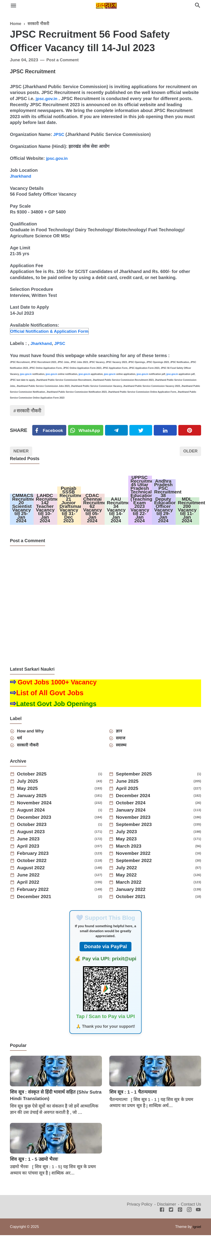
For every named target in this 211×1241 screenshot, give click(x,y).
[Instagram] (189, 1216)
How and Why (31, 736)
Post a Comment (63, 59)
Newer (22, 452)
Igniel (196, 1232)
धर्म (20, 743)
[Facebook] (49, 430)
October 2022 (33, 866)
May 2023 (127, 844)
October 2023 (33, 830)
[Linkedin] (166, 430)
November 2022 (134, 859)
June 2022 (29, 881)
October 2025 (33, 780)
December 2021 (35, 902)
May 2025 (28, 794)
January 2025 (33, 801)
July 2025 (28, 787)
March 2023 (129, 852)
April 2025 (128, 794)
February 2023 (34, 859)
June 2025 (128, 787)
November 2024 (35, 808)
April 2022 (29, 888)
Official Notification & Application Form (51, 330)
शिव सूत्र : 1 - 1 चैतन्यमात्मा (135, 1098)
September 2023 (135, 830)
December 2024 (134, 801)
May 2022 (127, 881)
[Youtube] (198, 1216)
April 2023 (29, 852)
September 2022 (135, 866)
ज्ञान (119, 736)
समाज (121, 743)
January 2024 (132, 816)
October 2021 (132, 902)
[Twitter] (87, 430)
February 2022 (34, 895)
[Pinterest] (190, 430)
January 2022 (132, 895)
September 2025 (135, 780)
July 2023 (127, 837)
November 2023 (134, 823)
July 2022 (127, 873)
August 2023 (32, 837)
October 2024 (132, 808)
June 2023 (29, 844)
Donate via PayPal (105, 952)
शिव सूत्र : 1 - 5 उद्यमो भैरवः (35, 1165)
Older (189, 452)
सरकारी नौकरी (30, 410)
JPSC (59, 134)
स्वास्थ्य (121, 750)
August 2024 (32, 816)
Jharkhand (21, 175)
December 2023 (35, 823)
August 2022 (32, 873)
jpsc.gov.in (47, 98)
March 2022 (129, 888)
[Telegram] (117, 430)
